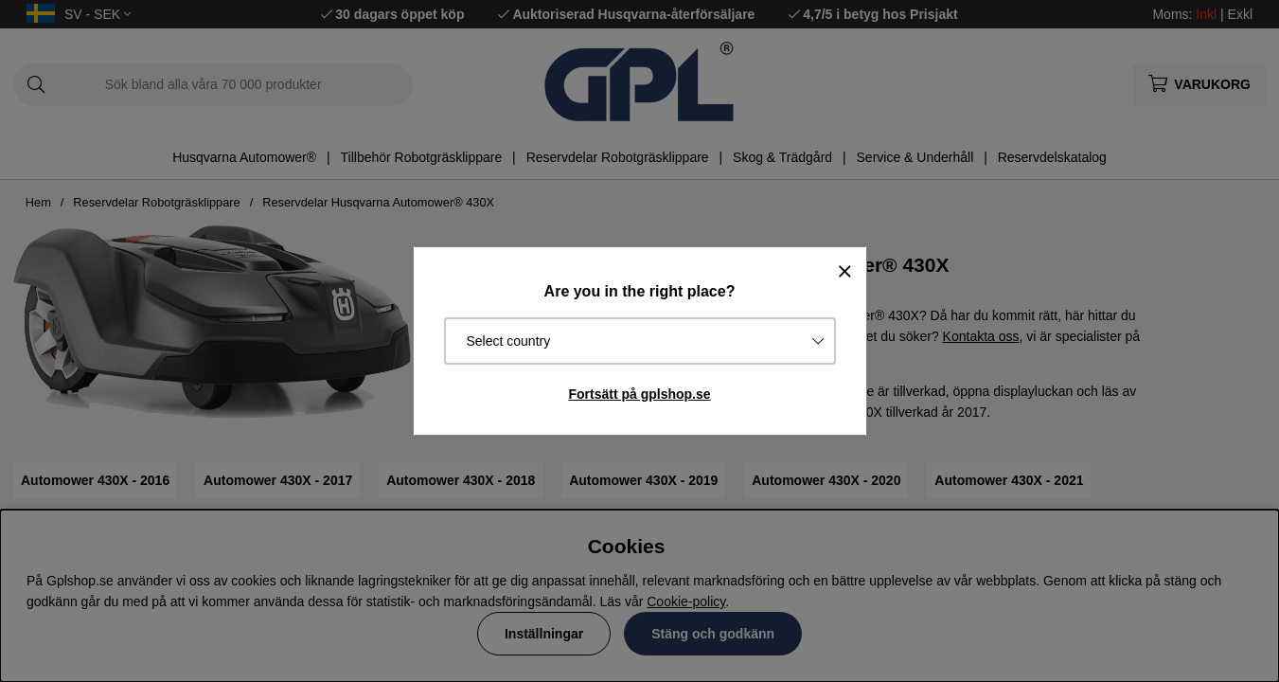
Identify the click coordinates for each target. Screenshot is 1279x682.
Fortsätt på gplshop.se (639, 394)
